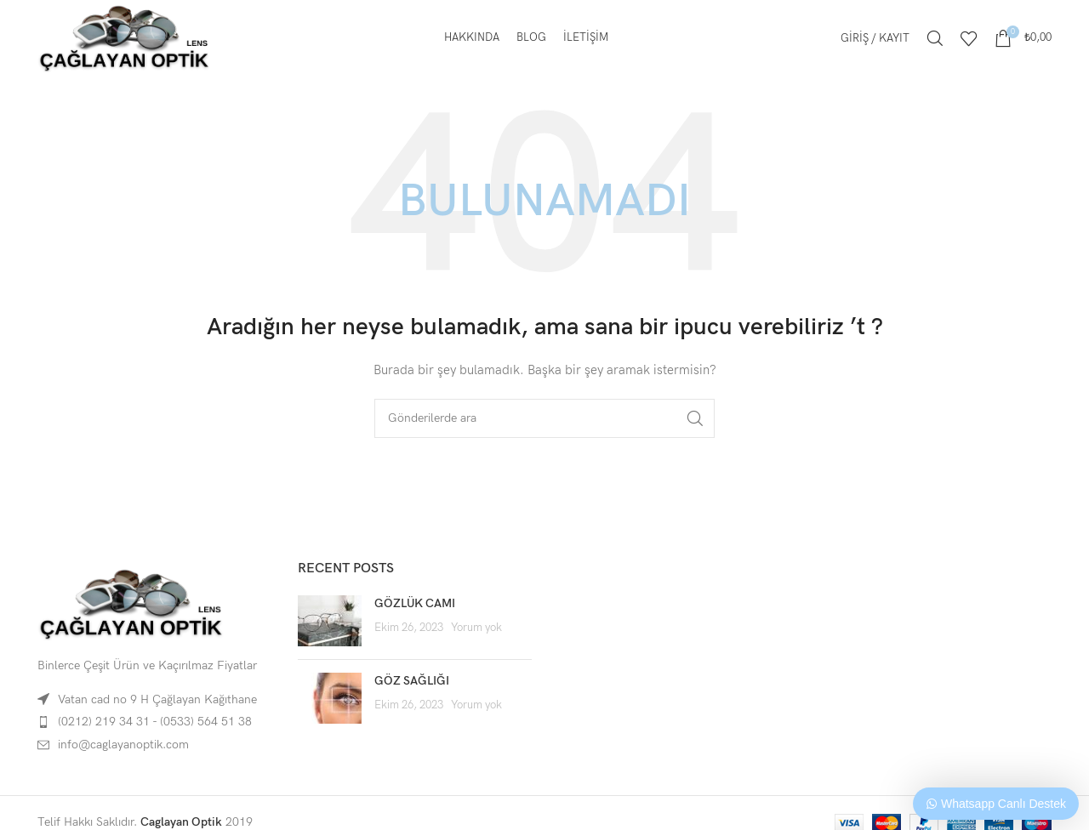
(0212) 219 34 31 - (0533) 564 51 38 (155, 721)
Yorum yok (476, 628)
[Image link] (131, 603)
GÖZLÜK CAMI (414, 603)
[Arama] (935, 38)
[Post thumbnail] (330, 620)
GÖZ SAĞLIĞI (411, 681)
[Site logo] (124, 37)
